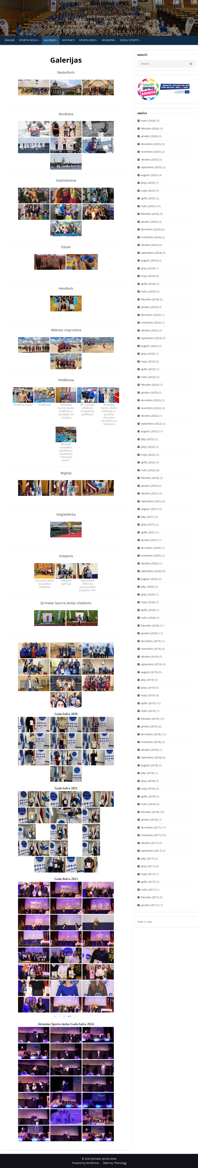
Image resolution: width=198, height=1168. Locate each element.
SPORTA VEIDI (87, 40)
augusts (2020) (149, 579)
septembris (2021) (151, 501)
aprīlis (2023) (148, 369)
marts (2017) (148, 889)
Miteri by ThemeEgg (114, 1163)
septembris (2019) (151, 664)
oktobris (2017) (149, 843)
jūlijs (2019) (147, 679)
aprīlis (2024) (148, 283)
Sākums (9, 40)
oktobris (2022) (149, 415)
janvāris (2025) (149, 221)
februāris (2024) (150, 299)
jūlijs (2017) (147, 858)
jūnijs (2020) (148, 594)
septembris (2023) (151, 338)
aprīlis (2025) (148, 198)
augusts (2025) (149, 175)
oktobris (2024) (149, 245)
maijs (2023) (148, 361)
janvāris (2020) (149, 633)
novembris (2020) (151, 555)
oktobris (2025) (149, 159)
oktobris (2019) (149, 656)
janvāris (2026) (149, 136)
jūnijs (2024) (148, 268)
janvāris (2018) (149, 819)
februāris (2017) (150, 897)
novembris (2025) (151, 151)
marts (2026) (148, 120)
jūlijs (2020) (147, 586)
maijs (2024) (148, 276)
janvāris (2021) (149, 540)
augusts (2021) (149, 509)
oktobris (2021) (149, 493)
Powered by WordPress (85, 1163)
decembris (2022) (151, 400)
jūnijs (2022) (148, 446)
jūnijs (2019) (148, 687)
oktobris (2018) (149, 749)
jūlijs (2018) (147, 773)
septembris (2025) (151, 167)
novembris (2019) (151, 648)
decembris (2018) (151, 734)
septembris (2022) (151, 423)
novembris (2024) (151, 237)
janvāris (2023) (149, 392)
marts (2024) (148, 291)
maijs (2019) (148, 695)
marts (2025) (148, 206)
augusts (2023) (149, 346)
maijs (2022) (148, 454)
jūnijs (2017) (148, 866)
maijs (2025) (148, 190)
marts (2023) (148, 377)
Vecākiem (108, 40)
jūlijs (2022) (147, 439)
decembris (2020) (151, 548)
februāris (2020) (150, 625)
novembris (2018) (151, 742)
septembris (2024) (151, 252)
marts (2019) (148, 711)
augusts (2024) (149, 260)
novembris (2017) (151, 835)
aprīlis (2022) (148, 462)
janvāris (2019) (149, 726)
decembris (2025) (151, 144)
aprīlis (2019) (148, 703)
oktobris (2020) (149, 563)
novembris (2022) (151, 408)
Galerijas (50, 40)
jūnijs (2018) (148, 781)
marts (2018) (148, 804)
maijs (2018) (148, 788)
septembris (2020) (151, 571)
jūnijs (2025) (148, 182)
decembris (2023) (151, 315)
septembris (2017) (151, 850)
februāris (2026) (150, 128)
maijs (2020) (148, 602)
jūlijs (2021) (147, 516)
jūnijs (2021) (148, 524)
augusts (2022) (149, 431)
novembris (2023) (151, 322)
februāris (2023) (150, 384)
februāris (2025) (150, 213)
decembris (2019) (151, 641)
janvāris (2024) (149, 307)
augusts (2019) (149, 672)
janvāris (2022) (149, 485)
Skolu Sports (129, 40)
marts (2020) (148, 617)
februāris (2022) (150, 478)
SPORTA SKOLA (28, 40)
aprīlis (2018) (148, 796)
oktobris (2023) (149, 330)
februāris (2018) (150, 812)
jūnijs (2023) (148, 353)
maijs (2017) (148, 874)
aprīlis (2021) (148, 532)
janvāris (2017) (149, 905)
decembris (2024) (151, 229)
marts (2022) (148, 470)
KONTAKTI (68, 40)
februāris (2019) (150, 718)
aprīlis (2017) (148, 881)
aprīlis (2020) (148, 610)
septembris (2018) (151, 757)
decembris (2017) (151, 827)
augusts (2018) (149, 765)
